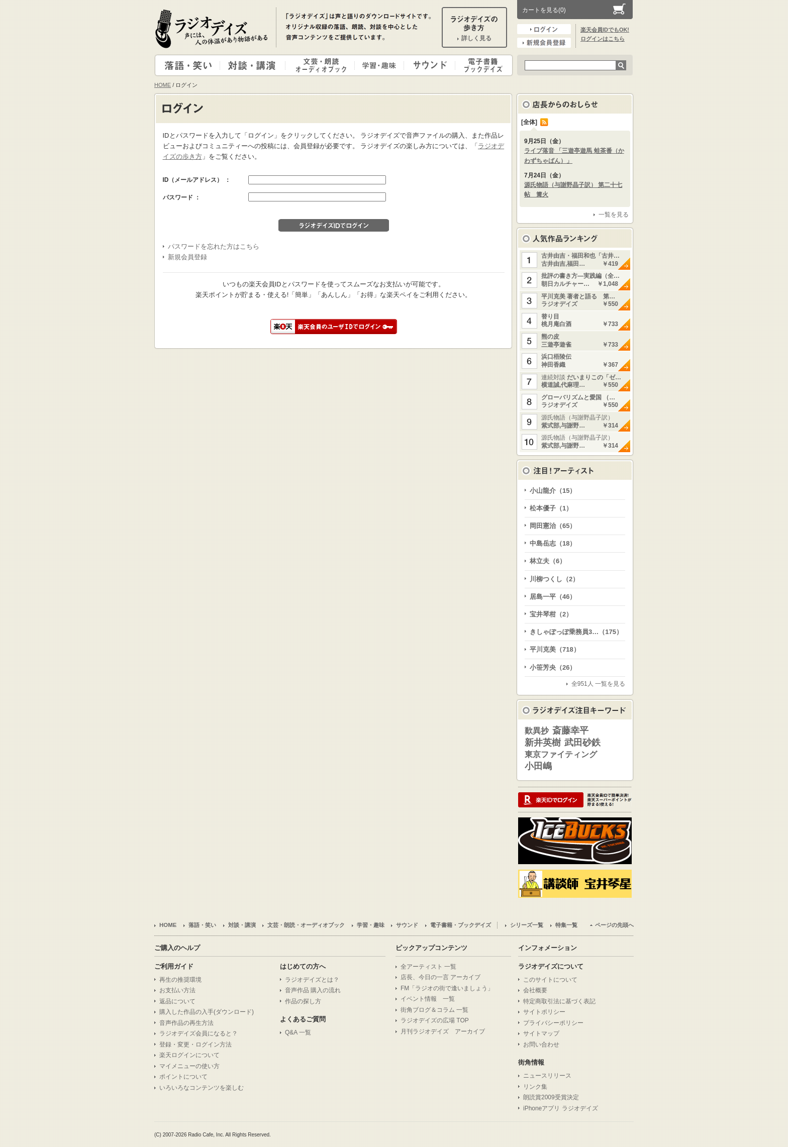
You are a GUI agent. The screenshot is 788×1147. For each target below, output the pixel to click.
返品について (177, 1001)
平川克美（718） (555, 649)
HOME (162, 85)
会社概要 (535, 990)
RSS (544, 122)
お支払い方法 (177, 990)
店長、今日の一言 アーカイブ (440, 977)
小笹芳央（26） (553, 667)
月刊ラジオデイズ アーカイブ (443, 1031)
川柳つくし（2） (554, 579)
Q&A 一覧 (298, 1032)
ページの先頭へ (614, 925)
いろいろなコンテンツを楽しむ (201, 1087)
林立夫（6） (548, 561)
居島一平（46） (553, 596)
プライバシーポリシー (553, 1022)
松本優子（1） (551, 508)
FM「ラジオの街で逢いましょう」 (447, 988)
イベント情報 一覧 (428, 998)
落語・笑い (187, 65)
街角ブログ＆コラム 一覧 (434, 1009)
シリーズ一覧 (526, 925)
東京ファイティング (561, 754)
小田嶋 (538, 766)
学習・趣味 (380, 65)
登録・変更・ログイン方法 (195, 1044)
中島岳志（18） (553, 543)
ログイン (544, 29)
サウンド (427, 65)
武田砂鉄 (582, 743)
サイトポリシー (544, 1011)
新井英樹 (543, 743)
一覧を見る (614, 214)
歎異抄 (537, 730)
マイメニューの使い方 (189, 1066)
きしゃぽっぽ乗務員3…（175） (576, 632)
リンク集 (535, 1086)
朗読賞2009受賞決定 (551, 1097)
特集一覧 (566, 925)
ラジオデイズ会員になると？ (198, 1033)
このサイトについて (550, 979)
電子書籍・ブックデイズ (482, 65)
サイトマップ (541, 1033)
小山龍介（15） (553, 490)
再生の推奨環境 (180, 979)
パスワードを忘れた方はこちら (213, 246)
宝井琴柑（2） (551, 614)
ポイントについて (183, 1076)
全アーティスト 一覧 (428, 966)
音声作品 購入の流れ (313, 990)
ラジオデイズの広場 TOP (435, 1020)
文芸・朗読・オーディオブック (324, 65)
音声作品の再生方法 (186, 1022)
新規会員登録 (544, 43)
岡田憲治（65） (553, 526)
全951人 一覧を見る (598, 683)
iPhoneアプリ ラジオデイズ (560, 1108)
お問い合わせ (541, 1044)
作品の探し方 (303, 1001)
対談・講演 (254, 65)
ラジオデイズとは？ (312, 979)
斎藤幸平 (570, 730)
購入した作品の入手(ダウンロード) (206, 1011)
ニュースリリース (547, 1075)
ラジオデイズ (213, 29)
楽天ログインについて (189, 1055)
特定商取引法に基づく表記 (559, 1001)
